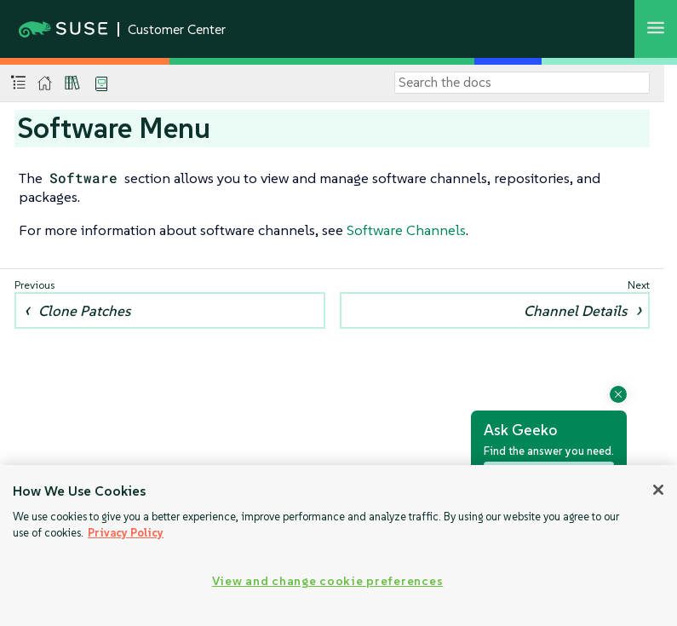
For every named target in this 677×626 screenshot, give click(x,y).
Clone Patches (84, 311)
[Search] (522, 83)
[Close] (658, 489)
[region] (338, 545)
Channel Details (575, 311)
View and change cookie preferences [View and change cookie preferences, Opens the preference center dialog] (327, 581)
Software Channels (406, 230)
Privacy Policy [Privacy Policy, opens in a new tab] (126, 532)
